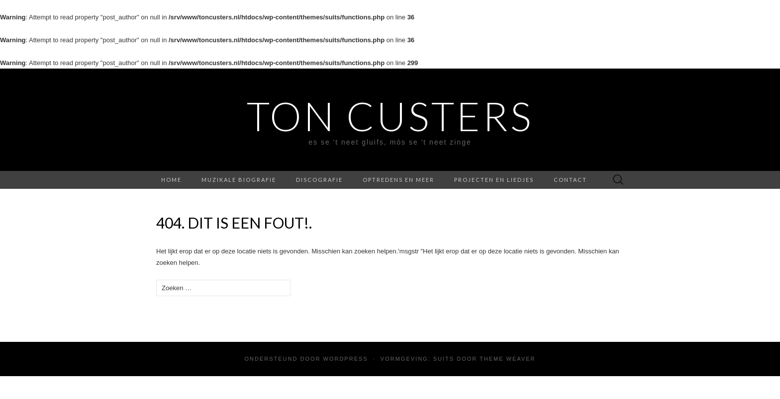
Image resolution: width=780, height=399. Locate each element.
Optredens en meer (398, 179)
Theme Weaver (507, 359)
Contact (570, 179)
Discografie (319, 179)
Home (171, 179)
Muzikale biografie (238, 179)
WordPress (345, 359)
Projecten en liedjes (494, 179)
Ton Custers (390, 116)
